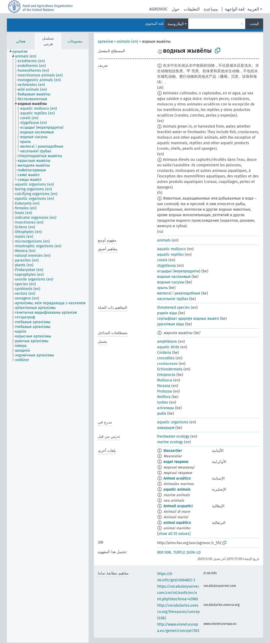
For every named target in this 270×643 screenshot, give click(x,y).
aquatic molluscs (171, 249)
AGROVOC (158, 9)
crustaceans (167, 363)
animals (164, 240)
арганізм (105, 41)
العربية (253, 9)
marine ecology (170, 442)
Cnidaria (164, 352)
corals (162, 260)
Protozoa (164, 391)
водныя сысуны (170, 282)
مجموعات (75, 41)
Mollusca (164, 380)
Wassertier (172, 450)
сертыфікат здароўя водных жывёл (188, 318)
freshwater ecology (173, 436)
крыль (162, 288)
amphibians (167, 341)
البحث (254, 24)
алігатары (165, 408)
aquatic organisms (172, 422)
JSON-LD (193, 552)
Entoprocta (166, 375)
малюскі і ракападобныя (178, 293)
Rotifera (164, 397)
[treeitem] (22, 51)
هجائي (20, 41)
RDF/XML (164, 552)
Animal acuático (177, 478)
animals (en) (127, 41)
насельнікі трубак (172, 299)
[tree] (48, 345)
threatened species (173, 307)
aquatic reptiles (170, 254)
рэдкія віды (167, 313)
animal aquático (177, 522)
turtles (162, 402)
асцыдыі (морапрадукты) (178, 271)
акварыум (165, 428)
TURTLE (179, 552)
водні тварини (175, 462)
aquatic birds (168, 347)
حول (176, 9)
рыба (161, 413)
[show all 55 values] (174, 533)
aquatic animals (177, 489)
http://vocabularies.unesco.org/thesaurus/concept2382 (178, 611)
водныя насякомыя (174, 276)
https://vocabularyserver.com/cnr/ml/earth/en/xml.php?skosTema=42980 (178, 592)
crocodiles (166, 358)
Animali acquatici (178, 506)
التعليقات (192, 9)
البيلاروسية (175, 24)
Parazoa (163, 386)
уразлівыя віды (170, 324)
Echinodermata (169, 369)
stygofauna (166, 265)
